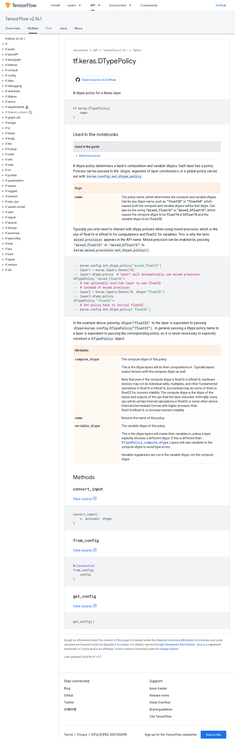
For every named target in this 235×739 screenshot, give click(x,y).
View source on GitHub (96, 80)
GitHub (221, 5)
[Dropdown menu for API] (100, 5)
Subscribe (213, 735)
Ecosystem (118, 5)
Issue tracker (158, 688)
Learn (72, 5)
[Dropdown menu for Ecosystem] (131, 5)
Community (149, 5)
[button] (28, 44)
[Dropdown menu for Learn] (81, 5)
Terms (68, 734)
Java (63, 28)
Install (55, 5)
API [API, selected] (92, 5)
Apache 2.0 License (116, 644)
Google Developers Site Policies (175, 644)
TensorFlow (80, 50)
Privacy (82, 734)
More (78, 28)
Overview (12, 28)
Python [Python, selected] (33, 28)
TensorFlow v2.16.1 (23, 19)
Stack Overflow (160, 702)
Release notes (159, 695)
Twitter (69, 702)
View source (82, 499)
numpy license (169, 649)
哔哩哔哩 (70, 709)
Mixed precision (90, 155)
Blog (67, 688)
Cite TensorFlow (161, 716)
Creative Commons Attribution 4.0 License (182, 640)
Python (137, 50)
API (95, 50)
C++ (49, 28)
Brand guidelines (161, 709)
